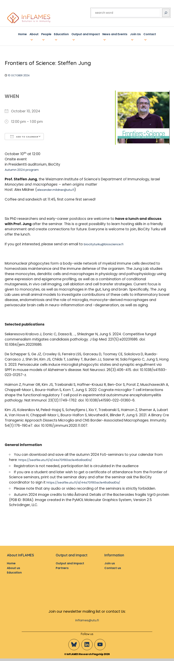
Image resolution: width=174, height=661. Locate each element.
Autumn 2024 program (24, 168)
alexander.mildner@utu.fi (58, 188)
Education (14, 572)
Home (11, 563)
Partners (62, 567)
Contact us (112, 567)
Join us (109, 563)
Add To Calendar (24, 135)
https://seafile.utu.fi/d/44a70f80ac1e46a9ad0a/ (60, 459)
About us (13, 567)
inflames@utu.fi (87, 620)
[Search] (166, 13)
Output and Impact (70, 563)
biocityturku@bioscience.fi (106, 243)
